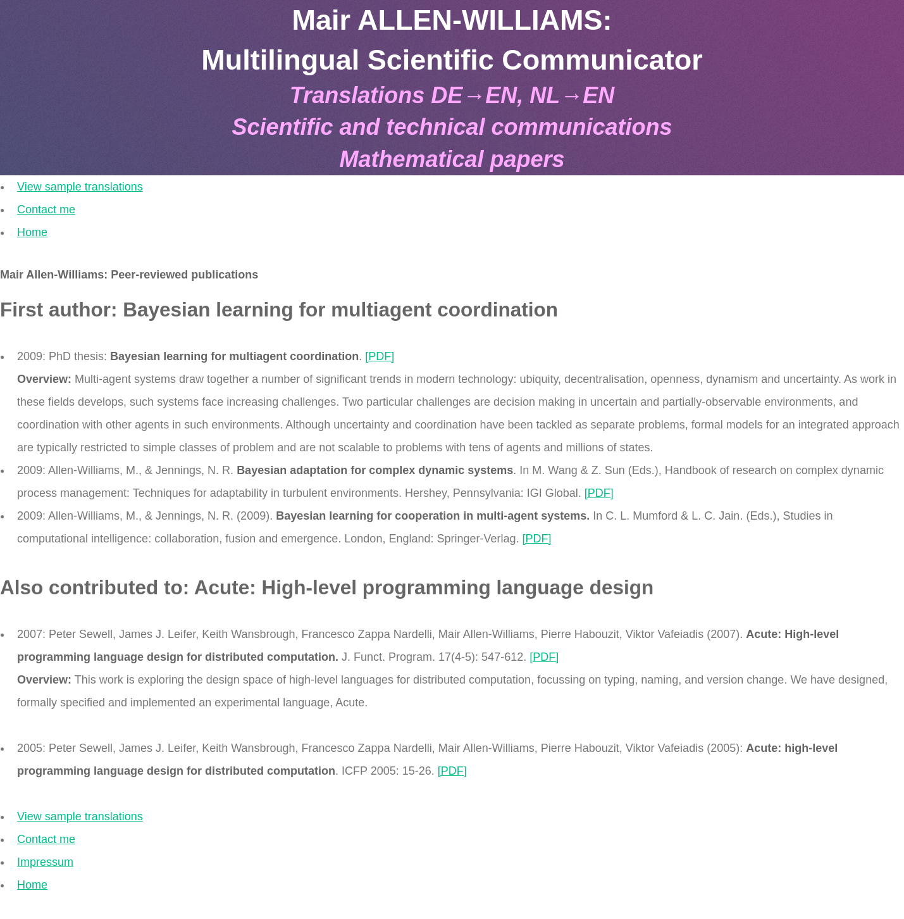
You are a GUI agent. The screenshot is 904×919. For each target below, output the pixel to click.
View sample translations (80, 186)
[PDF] (379, 356)
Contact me (46, 209)
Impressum (45, 862)
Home (32, 232)
